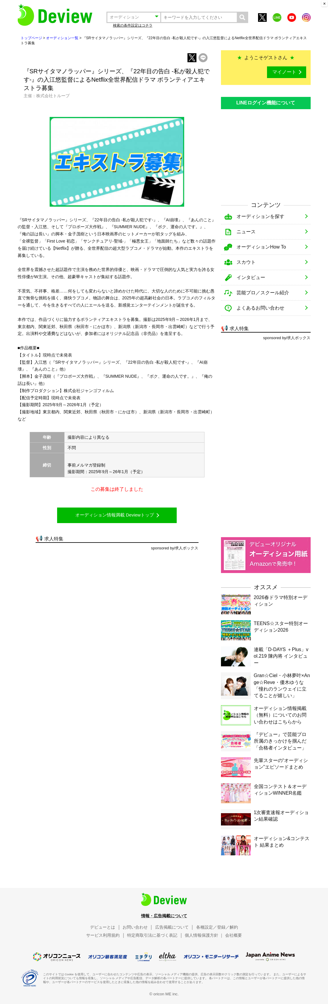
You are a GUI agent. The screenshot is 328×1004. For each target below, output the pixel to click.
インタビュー (251, 277)
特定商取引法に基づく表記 (152, 935)
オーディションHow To (261, 246)
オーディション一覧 (62, 38)
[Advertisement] (266, 152)
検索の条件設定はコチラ (132, 25)
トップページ (31, 38)
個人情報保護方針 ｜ (204, 935)
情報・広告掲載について (164, 915)
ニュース (246, 231)
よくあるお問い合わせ (260, 307)
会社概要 (233, 935)
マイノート (284, 71)
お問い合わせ (135, 927)
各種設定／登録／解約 (217, 927)
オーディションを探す (260, 216)
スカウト (246, 262)
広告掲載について (172, 927)
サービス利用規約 (103, 935)
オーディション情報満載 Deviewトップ (114, 514)
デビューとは (102, 927)
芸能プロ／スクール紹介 (263, 292)
